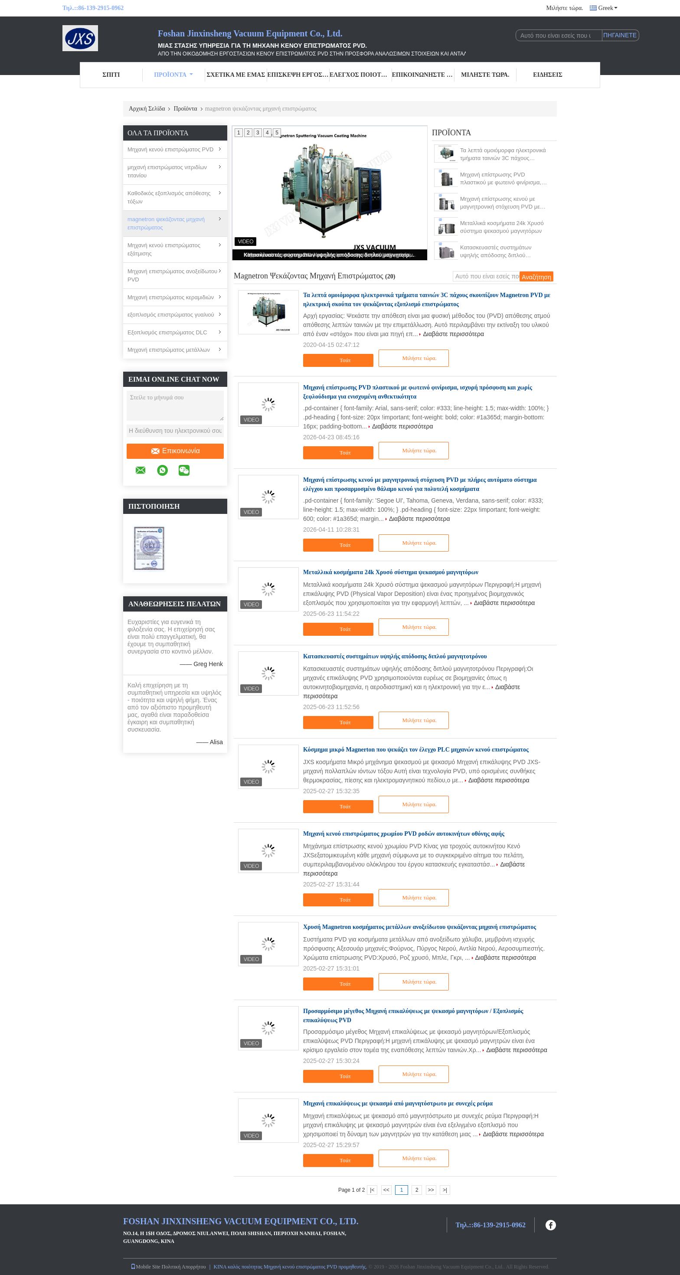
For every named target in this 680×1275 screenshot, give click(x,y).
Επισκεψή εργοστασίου (298, 75)
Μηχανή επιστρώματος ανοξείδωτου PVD (172, 275)
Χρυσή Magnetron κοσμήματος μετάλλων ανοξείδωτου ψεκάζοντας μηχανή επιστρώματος (419, 927)
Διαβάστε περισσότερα (453, 333)
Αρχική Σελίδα (147, 108)
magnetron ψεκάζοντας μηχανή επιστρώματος (166, 223)
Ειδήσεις (547, 75)
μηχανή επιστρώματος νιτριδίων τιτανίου (167, 171)
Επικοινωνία (175, 451)
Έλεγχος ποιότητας (361, 75)
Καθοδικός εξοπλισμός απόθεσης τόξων (169, 197)
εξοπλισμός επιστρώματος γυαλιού (171, 314)
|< (372, 1190)
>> (431, 1190)
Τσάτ (339, 360)
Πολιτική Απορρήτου (184, 1267)
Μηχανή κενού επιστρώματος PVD (170, 149)
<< (386, 1190)
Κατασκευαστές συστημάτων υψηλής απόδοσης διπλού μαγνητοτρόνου (330, 255)
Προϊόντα (173, 75)
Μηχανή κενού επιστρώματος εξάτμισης (164, 249)
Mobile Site (145, 1267)
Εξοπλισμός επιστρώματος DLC (167, 332)
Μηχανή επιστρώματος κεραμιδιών (171, 297)
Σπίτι (111, 75)
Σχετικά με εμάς (235, 75)
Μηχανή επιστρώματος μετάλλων (169, 350)
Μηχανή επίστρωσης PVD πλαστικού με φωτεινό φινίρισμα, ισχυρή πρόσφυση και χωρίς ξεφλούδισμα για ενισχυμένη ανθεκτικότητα (500, 178)
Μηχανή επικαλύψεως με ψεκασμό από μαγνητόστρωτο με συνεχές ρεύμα (398, 1103)
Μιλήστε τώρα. (564, 8)
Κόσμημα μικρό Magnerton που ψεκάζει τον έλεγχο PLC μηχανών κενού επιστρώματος (416, 749)
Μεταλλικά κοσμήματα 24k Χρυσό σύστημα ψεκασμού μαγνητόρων (502, 227)
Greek (608, 8)
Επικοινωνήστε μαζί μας (423, 75)
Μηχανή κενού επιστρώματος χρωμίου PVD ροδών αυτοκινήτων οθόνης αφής (403, 833)
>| (445, 1190)
